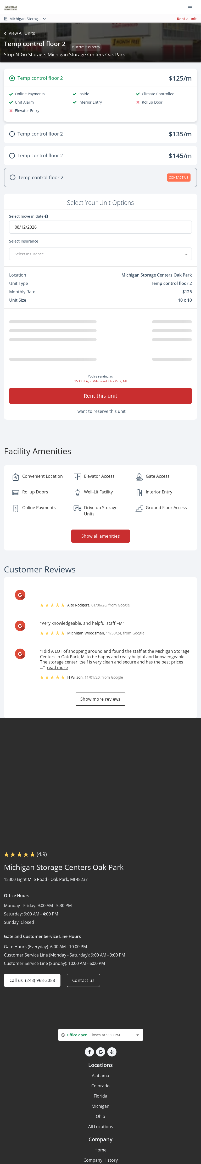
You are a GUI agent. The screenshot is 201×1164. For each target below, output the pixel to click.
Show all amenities (100, 536)
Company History (100, 1160)
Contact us (83, 980)
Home (100, 1150)
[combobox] (100, 254)
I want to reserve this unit (100, 411)
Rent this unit (101, 395)
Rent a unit (187, 18)
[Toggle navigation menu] (192, 7)
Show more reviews (100, 699)
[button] (89, 1051)
